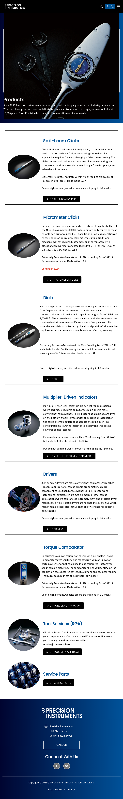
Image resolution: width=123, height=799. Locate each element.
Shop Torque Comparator (63, 605)
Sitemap (70, 789)
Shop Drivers (54, 529)
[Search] (101, 6)
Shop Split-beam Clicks (61, 199)
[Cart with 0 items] (112, 6)
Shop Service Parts (58, 682)
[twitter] (66, 766)
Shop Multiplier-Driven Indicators (69, 456)
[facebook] (56, 766)
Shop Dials (53, 379)
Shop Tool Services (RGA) (62, 651)
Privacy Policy (55, 789)
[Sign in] (107, 6)
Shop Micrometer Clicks (62, 279)
